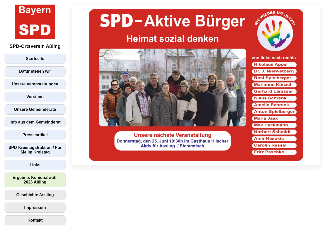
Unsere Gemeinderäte (35, 109)
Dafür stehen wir (35, 71)
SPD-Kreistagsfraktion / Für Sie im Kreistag (35, 149)
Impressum (35, 207)
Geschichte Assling (35, 195)
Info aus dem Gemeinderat (35, 122)
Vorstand (35, 97)
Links (35, 165)
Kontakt (35, 220)
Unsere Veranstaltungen (35, 84)
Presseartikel (35, 135)
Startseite (35, 58)
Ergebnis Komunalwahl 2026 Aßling (35, 179)
